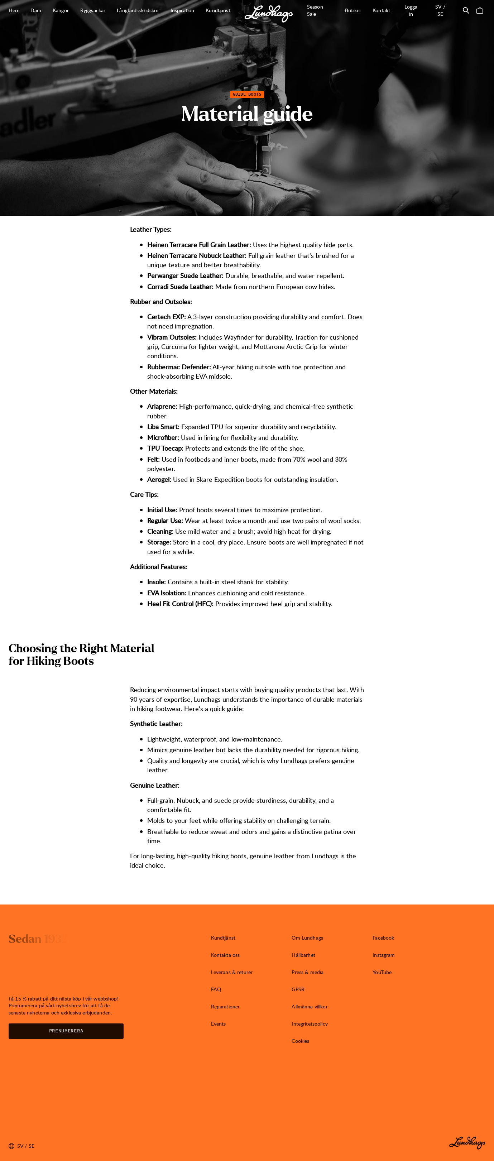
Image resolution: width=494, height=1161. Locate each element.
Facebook (383, 937)
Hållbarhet (303, 954)
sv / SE (445, 10)
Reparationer (225, 1006)
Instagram (384, 954)
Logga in (411, 10)
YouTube (382, 972)
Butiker (353, 10)
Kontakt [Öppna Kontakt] (381, 10)
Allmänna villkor (309, 1006)
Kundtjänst (223, 937)
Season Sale (315, 10)
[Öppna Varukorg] (479, 10)
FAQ (216, 989)
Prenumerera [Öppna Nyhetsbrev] (66, 1030)
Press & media (307, 972)
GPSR (298, 989)
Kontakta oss (225, 954)
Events (218, 1023)
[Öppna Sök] (466, 10)
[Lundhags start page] (269, 14)
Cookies (300, 1040)
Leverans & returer (232, 972)
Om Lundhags (307, 937)
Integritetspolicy (309, 1023)
